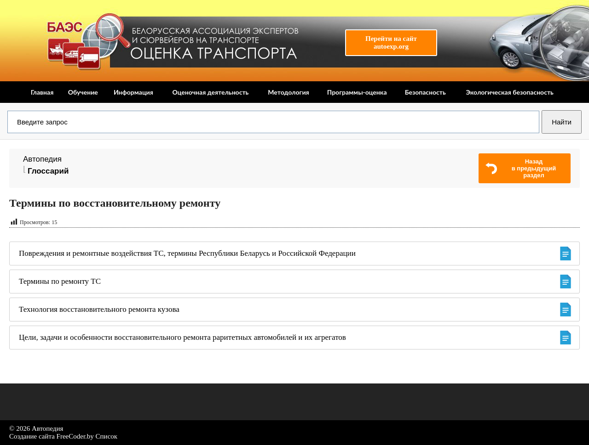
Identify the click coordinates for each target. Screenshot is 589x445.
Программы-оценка (357, 92)
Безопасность (425, 92)
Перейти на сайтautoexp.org (391, 42)
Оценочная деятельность (210, 92)
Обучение (83, 92)
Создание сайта (32, 436)
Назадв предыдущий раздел (534, 168)
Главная (42, 92)
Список (107, 436)
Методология (288, 92)
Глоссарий (48, 171)
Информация (133, 92)
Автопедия (42, 159)
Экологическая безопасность (509, 92)
